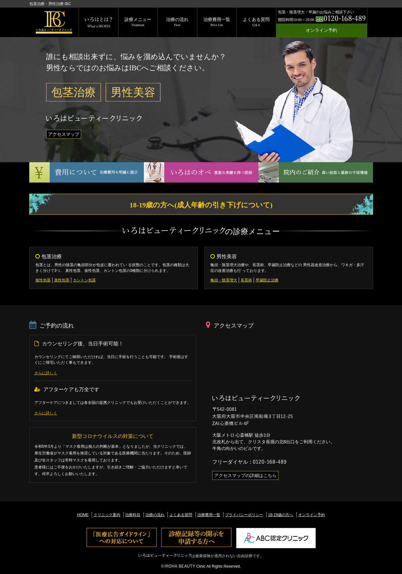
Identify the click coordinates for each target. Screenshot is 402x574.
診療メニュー (137, 22)
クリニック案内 (107, 515)
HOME (82, 515)
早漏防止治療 (267, 280)
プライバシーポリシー (244, 515)
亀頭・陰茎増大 (223, 280)
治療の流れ (177, 22)
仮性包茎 (43, 280)
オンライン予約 (321, 30)
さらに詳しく (45, 373)
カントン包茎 (84, 280)
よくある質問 (256, 22)
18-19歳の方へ (280, 515)
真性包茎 (61, 280)
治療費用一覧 (216, 22)
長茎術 (246, 280)
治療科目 (132, 515)
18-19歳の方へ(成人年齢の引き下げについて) (201, 205)
